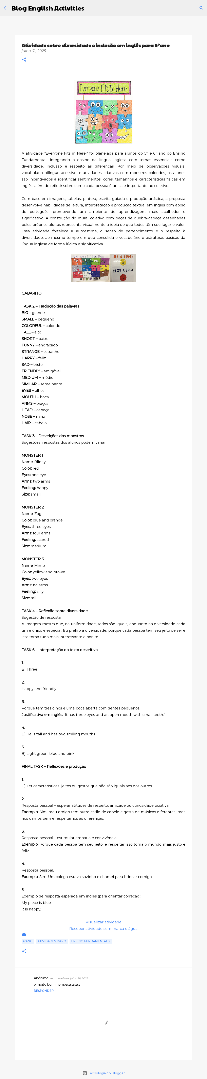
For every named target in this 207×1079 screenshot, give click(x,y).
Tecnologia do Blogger (103, 1073)
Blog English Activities (47, 7)
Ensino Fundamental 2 (90, 941)
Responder (44, 991)
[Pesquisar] (90, 8)
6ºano (28, 941)
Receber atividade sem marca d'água (103, 928)
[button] (24, 60)
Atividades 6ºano (52, 941)
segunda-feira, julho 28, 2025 (69, 978)
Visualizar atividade (103, 922)
